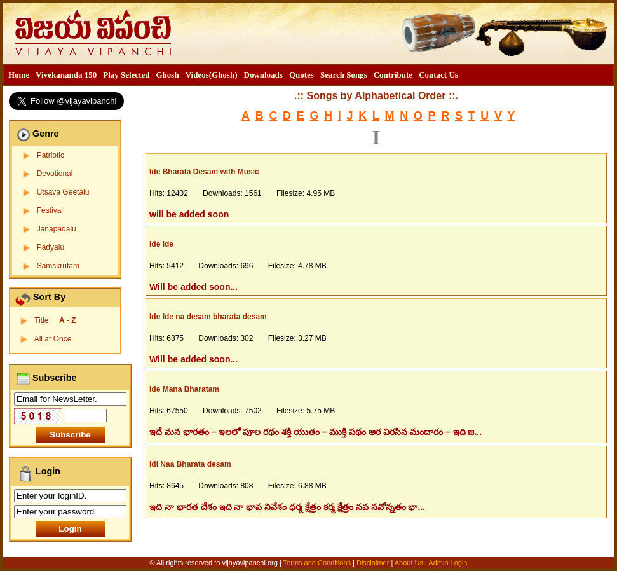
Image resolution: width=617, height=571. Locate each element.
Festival (50, 210)
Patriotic (50, 155)
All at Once (53, 338)
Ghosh (167, 74)
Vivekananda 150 (66, 74)
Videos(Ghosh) (212, 74)
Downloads (263, 74)
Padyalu (50, 247)
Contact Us (438, 74)
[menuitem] (18, 75)
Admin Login (447, 563)
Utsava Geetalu (63, 192)
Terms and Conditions (318, 563)
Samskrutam (58, 265)
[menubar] (233, 75)
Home (18, 74)
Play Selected (126, 74)
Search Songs (343, 74)
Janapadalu (56, 228)
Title (55, 320)
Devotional (55, 173)
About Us (409, 563)
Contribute (393, 74)
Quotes (301, 74)
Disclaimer (372, 563)
